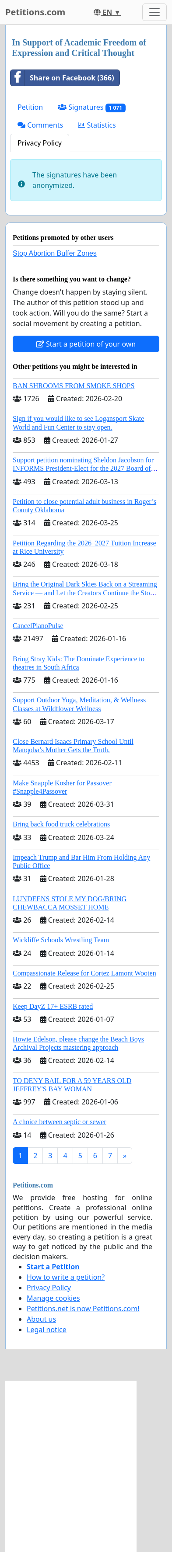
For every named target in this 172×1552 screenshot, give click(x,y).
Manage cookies (53, 1298)
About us (41, 1319)
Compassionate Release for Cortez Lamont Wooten (84, 973)
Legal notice (47, 1329)
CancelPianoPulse (38, 625)
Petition (30, 107)
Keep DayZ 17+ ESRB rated (53, 1006)
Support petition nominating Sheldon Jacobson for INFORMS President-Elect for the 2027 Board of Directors (83, 468)
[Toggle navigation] (154, 12)
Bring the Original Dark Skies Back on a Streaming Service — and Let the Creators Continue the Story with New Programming (85, 592)
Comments (40, 125)
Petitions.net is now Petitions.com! (83, 1308)
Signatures (92, 107)
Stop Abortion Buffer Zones (55, 253)
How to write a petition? (66, 1277)
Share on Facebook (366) (62, 78)
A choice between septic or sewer (59, 1121)
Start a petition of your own (86, 344)
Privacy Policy (40, 143)
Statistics (97, 125)
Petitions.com (35, 12)
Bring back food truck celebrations (61, 824)
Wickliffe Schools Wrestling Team (61, 940)
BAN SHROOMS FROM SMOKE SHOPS (73, 385)
